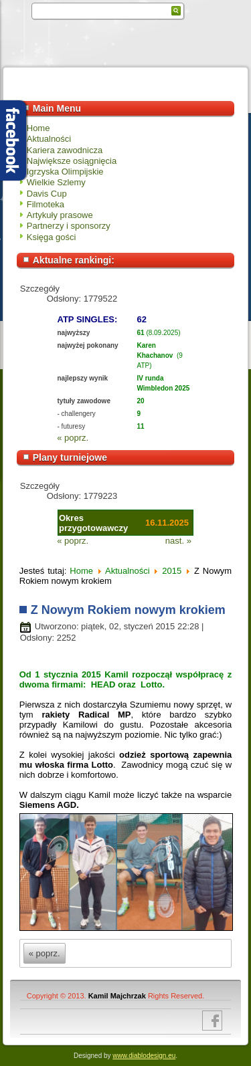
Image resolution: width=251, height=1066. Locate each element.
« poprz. (72, 438)
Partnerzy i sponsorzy (68, 226)
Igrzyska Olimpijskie (65, 172)
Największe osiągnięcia (71, 161)
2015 (171, 571)
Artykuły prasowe (60, 215)
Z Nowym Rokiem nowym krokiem (128, 610)
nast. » (178, 541)
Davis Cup (47, 194)
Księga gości (51, 237)
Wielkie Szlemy (56, 182)
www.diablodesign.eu (143, 1055)
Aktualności (49, 139)
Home (38, 128)
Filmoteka (45, 204)
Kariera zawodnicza (64, 150)
